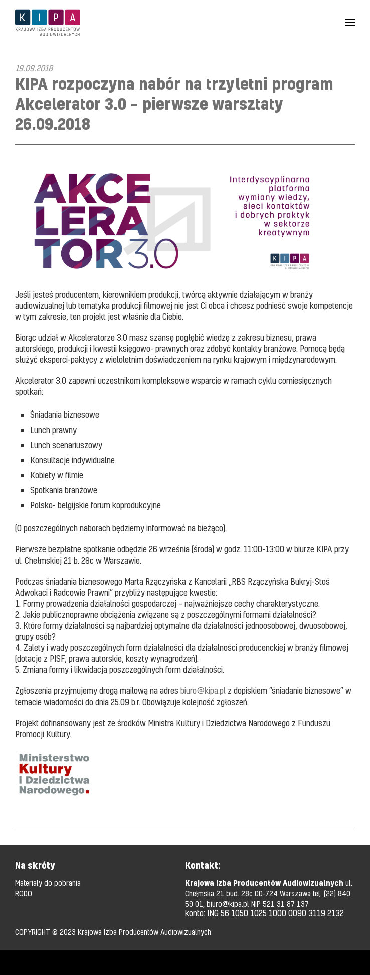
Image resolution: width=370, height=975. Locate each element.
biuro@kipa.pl (203, 690)
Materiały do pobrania (48, 882)
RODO (23, 893)
